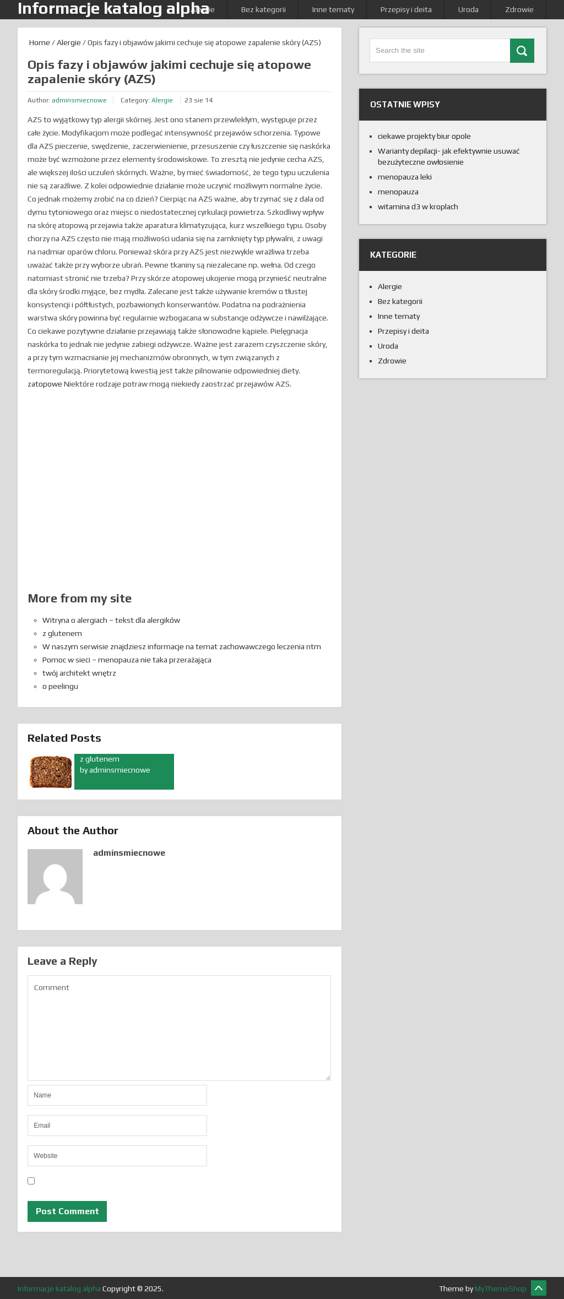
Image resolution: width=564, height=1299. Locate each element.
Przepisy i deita (406, 9)
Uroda (468, 9)
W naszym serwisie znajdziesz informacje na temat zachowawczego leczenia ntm (181, 646)
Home (39, 42)
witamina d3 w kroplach (418, 206)
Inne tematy (333, 9)
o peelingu (60, 686)
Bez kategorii (263, 9)
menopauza (398, 191)
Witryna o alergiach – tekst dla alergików (111, 620)
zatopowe (45, 383)
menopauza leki (405, 176)
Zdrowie (519, 9)
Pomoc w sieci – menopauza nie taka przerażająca (127, 659)
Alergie (69, 42)
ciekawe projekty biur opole (424, 136)
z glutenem (62, 633)
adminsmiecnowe (79, 100)
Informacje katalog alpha (59, 1288)
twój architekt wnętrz (79, 672)
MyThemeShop (501, 1288)
